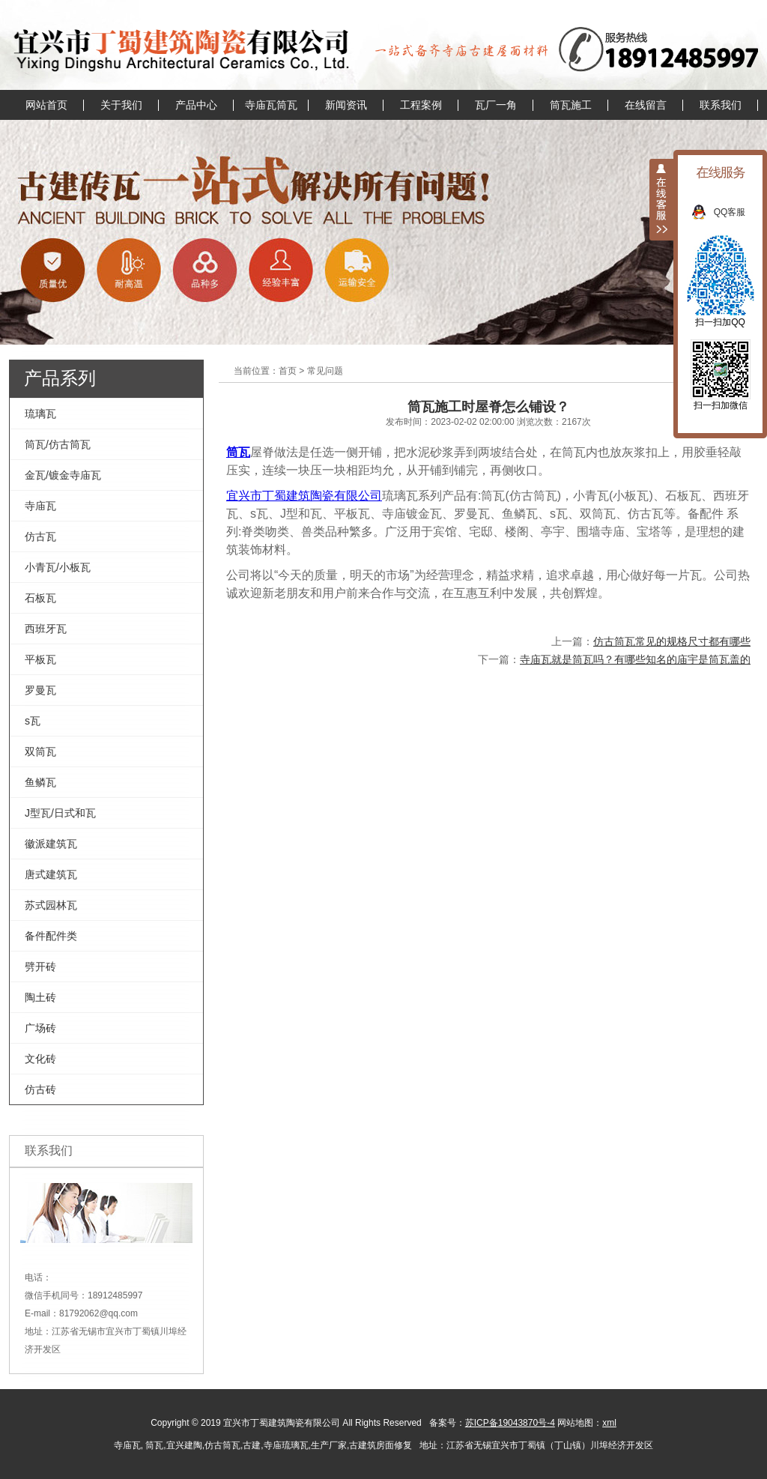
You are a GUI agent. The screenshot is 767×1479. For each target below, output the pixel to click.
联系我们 (721, 105)
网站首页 (46, 105)
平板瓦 (40, 659)
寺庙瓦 (40, 506)
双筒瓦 (40, 751)
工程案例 (421, 105)
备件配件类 (51, 936)
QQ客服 (737, 212)
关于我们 (121, 105)
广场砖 (40, 1028)
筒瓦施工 (571, 105)
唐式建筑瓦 (51, 874)
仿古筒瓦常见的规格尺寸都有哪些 (672, 641)
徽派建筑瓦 (51, 844)
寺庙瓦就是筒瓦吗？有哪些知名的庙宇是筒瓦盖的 (635, 659)
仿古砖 (40, 1089)
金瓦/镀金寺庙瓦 (63, 475)
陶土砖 (40, 997)
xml (609, 1423)
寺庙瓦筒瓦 (271, 105)
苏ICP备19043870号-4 (510, 1423)
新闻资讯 (346, 105)
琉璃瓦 (40, 414)
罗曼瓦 (40, 690)
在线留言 (646, 105)
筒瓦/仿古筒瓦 (58, 444)
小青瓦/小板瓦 (58, 567)
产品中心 (196, 105)
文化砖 (40, 1059)
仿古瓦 (40, 536)
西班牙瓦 (46, 629)
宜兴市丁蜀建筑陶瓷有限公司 (304, 495)
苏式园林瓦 (51, 905)
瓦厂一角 (496, 105)
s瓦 (32, 721)
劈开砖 (40, 967)
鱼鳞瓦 (40, 782)
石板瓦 (40, 598)
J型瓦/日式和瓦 (60, 813)
